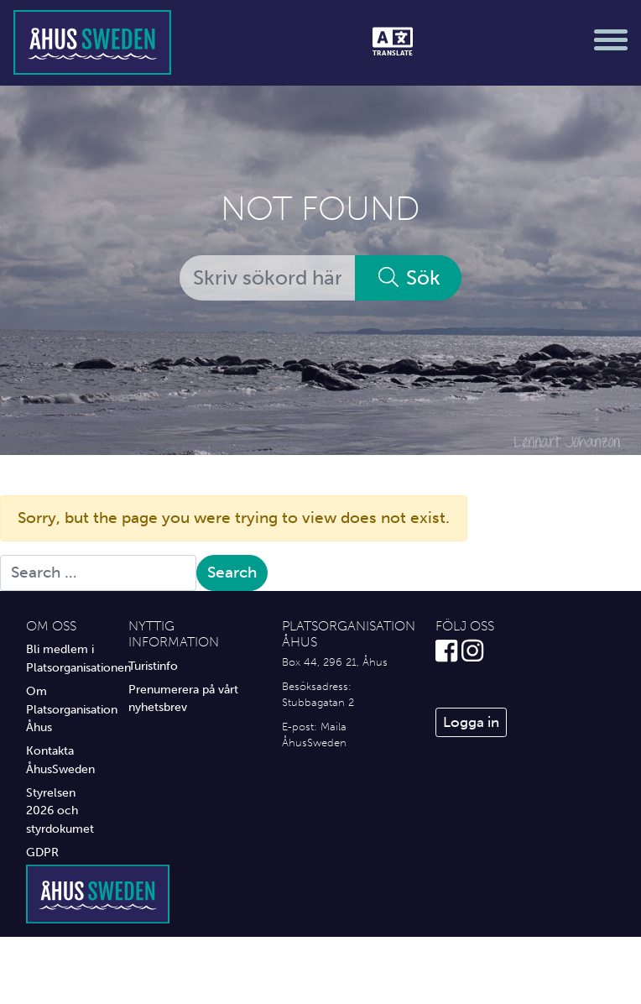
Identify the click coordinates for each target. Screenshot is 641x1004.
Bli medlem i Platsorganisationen (64, 658)
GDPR (42, 852)
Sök (408, 277)
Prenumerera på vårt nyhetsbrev (183, 698)
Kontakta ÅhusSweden (60, 760)
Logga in (471, 722)
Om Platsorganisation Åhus (64, 709)
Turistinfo (153, 665)
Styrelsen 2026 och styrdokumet (60, 810)
